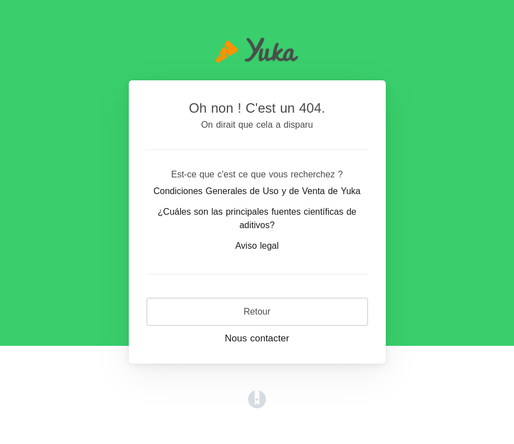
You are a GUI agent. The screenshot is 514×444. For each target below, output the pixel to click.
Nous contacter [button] (257, 338)
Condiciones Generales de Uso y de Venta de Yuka (257, 191)
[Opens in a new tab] (257, 398)
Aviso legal (257, 245)
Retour (257, 311)
